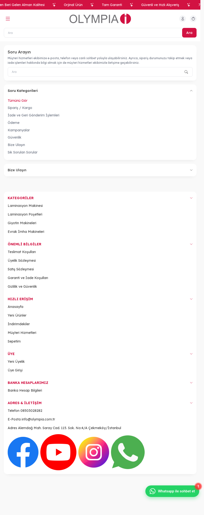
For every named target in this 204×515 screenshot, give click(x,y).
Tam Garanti (115, 5)
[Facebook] (23, 452)
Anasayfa (15, 307)
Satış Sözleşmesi (21, 269)
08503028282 (31, 410)
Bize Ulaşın (16, 145)
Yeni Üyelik (16, 361)
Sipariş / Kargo (20, 108)
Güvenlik (14, 137)
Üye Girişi (15, 370)
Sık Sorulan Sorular (22, 152)
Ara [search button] (189, 33)
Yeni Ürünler (17, 315)
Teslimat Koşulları (22, 252)
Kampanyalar (19, 130)
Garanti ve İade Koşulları (28, 278)
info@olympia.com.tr (38, 419)
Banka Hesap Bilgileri (25, 390)
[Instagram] (93, 452)
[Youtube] (58, 452)
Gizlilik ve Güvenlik (22, 286)
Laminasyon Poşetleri (25, 214)
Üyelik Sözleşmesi (22, 260)
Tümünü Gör (17, 100)
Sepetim (14, 341)
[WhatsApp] (128, 452)
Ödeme (13, 123)
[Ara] (100, 33)
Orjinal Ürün (76, 5)
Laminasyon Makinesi (25, 205)
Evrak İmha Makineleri (26, 231)
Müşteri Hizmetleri (22, 333)
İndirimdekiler (19, 324)
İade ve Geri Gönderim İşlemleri (33, 115)
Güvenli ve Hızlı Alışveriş (163, 5)
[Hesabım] (182, 18)
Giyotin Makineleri (22, 223)
